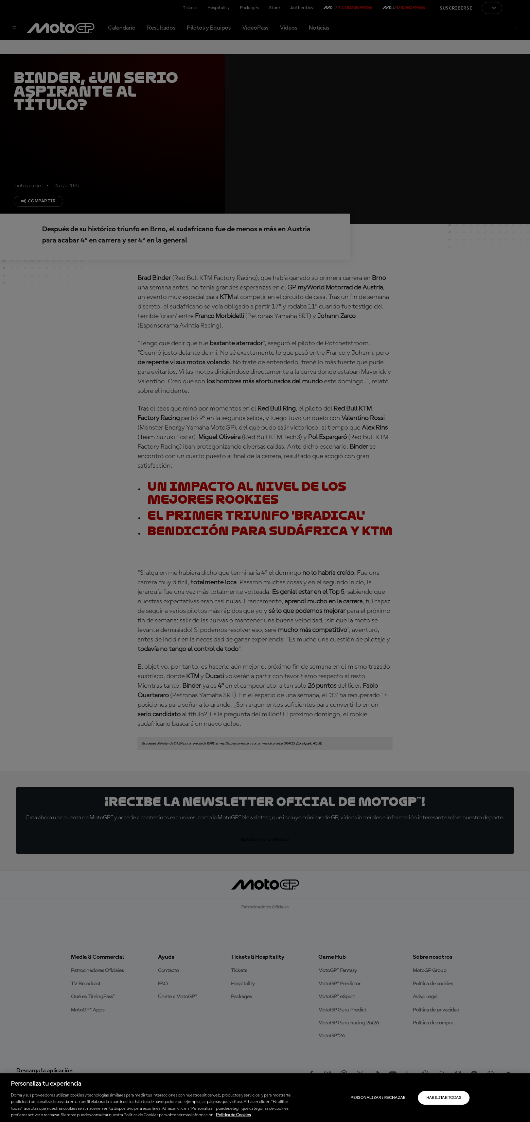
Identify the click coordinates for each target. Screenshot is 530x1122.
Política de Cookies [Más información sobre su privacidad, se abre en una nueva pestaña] (233, 1115)
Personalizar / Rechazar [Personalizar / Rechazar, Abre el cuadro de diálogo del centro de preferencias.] (378, 1098)
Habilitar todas (443, 1098)
